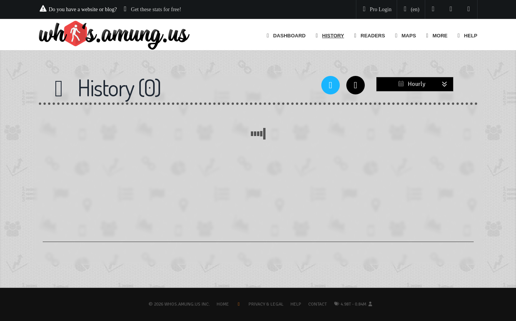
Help (296, 304)
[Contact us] (469, 9)
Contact (317, 304)
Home (223, 304)
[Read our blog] (451, 9)
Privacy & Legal (266, 304)
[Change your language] (410, 9)
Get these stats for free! (156, 9)
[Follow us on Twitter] (433, 9)
